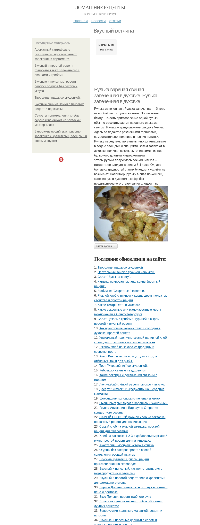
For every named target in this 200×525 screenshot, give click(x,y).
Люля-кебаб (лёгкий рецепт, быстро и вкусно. (132, 384)
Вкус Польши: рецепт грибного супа (125, 496)
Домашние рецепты (100, 7)
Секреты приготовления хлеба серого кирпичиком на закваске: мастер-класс (58, 120)
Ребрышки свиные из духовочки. (122, 370)
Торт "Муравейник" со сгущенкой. (123, 365)
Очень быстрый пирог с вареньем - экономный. (133, 403)
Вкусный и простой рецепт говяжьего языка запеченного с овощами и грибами (57, 70)
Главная (80, 21)
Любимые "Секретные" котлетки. (121, 291)
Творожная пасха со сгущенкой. (58, 97)
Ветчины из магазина (106, 47)
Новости (98, 21)
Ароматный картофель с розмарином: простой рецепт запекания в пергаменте (56, 54)
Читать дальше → (105, 246)
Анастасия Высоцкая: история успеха (126, 445)
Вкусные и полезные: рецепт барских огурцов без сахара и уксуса (56, 86)
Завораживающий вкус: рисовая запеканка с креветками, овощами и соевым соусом (61, 136)
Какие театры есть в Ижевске (119, 305)
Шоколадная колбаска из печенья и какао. (130, 398)
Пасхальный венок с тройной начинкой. (126, 272)
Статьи (115, 21)
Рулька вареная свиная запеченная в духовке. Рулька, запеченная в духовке (126, 95)
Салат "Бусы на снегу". (114, 276)
